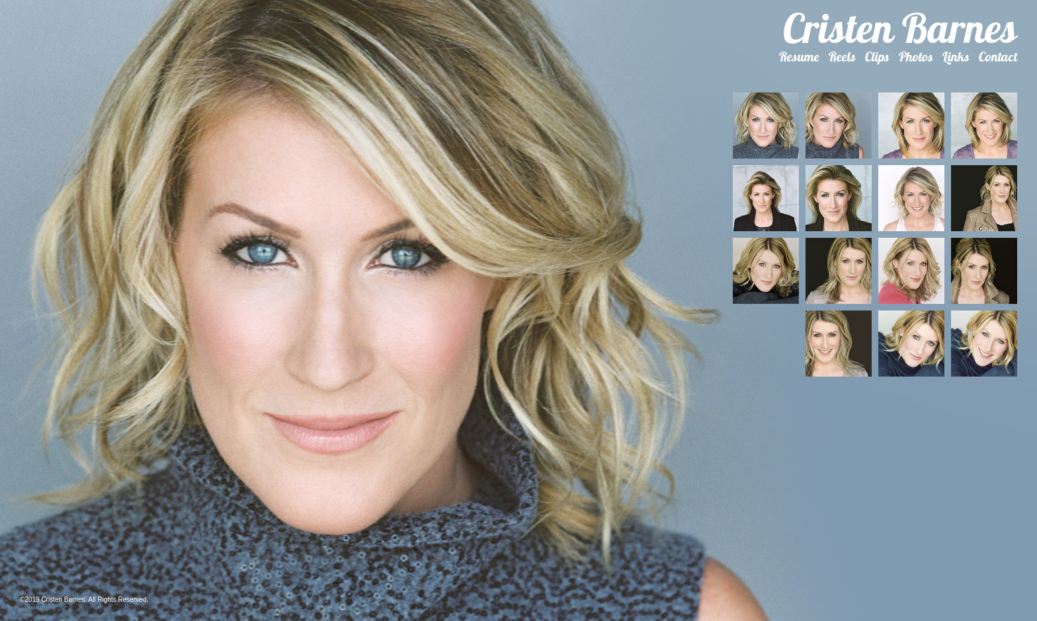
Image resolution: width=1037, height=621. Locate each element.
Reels (842, 56)
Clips (877, 56)
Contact (998, 56)
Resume (799, 56)
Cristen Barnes (900, 28)
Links (956, 56)
